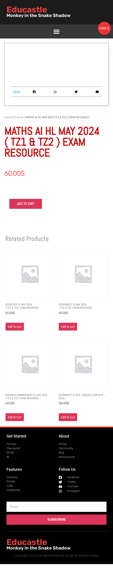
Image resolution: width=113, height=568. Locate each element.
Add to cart (25, 203)
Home (8, 117)
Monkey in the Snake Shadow (38, 15)
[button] (56, 31)
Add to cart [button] (15, 326)
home (19, 117)
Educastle (26, 10)
